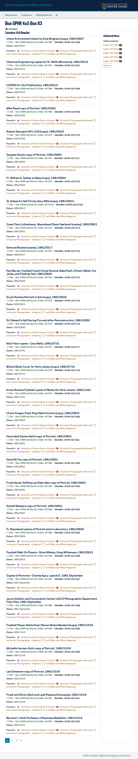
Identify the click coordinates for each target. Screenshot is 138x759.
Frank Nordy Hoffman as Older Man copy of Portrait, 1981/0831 (46, 482)
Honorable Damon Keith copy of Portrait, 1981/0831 (39, 436)
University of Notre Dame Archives (37, 50)
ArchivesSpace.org (113, 755)
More (107, 65)
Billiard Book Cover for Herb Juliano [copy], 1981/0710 (40, 366)
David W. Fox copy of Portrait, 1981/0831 (32, 459)
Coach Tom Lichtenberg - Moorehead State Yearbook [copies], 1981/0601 (51, 224)
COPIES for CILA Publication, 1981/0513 (32, 85)
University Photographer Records (76, 50)
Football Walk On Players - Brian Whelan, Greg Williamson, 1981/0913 (49, 552)
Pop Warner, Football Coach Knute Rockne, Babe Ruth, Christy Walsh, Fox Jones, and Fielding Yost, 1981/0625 (51, 272)
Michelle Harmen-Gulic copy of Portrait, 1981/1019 (38, 648)
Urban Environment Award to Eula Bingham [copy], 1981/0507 (45, 38)
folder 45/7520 (111, 45)
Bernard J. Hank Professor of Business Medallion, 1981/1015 (44, 717)
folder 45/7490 (111, 53)
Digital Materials (44, 15)
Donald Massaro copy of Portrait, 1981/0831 (34, 506)
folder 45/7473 (111, 49)
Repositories (11, 15)
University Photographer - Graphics (23, 53)
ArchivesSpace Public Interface (28, 5)
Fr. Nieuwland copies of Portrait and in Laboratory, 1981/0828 (45, 529)
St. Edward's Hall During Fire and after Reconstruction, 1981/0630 (48, 320)
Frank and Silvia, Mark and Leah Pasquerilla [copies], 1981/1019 (46, 694)
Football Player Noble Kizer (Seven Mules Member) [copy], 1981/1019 (49, 625)
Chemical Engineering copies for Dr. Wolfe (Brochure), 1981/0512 (47, 61)
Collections (26, 15)
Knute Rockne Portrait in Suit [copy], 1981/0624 (36, 297)
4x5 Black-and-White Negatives (61, 53)
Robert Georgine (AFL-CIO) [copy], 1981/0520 (35, 131)
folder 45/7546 (111, 61)
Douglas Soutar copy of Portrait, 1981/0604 (34, 154)
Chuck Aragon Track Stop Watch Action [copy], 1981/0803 (42, 413)
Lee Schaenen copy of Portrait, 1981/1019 (33, 671)
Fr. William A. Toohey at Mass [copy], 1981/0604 (36, 177)
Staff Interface (90, 755)
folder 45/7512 (111, 57)
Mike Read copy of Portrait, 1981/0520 (31, 108)
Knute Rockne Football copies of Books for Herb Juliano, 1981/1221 (48, 389)
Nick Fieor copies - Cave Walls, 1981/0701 (32, 343)
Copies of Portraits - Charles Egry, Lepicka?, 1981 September (44, 575)
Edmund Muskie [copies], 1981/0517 (29, 247)
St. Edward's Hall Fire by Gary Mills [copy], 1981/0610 (40, 201)
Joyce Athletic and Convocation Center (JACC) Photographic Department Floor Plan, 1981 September (51, 600)
